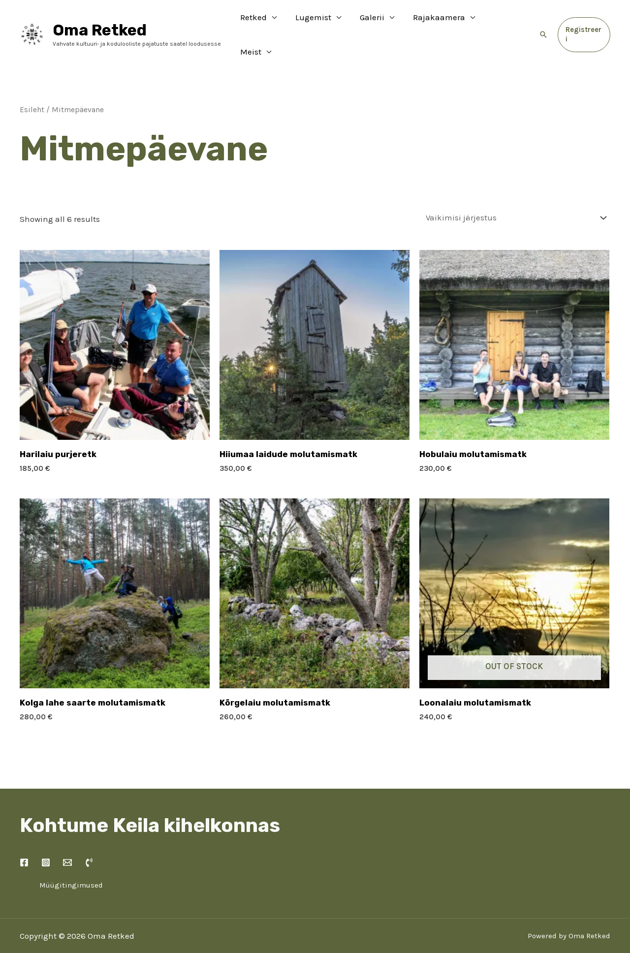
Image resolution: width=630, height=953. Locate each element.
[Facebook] (24, 837)
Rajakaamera (436, 22)
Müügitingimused (71, 860)
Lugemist (314, 22)
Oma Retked (100, 17)
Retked (256, 22)
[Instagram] (45, 837)
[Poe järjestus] (514, 193)
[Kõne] (89, 837)
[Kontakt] (67, 837)
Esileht (32, 85)
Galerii (371, 22)
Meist (499, 22)
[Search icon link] (542, 22)
